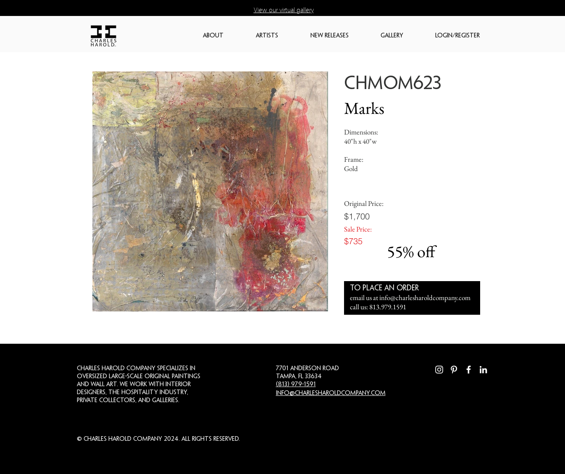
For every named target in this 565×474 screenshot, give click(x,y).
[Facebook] (468, 369)
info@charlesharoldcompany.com (424, 297)
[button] (225, 35)
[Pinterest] (454, 369)
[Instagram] (439, 369)
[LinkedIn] (483, 369)
